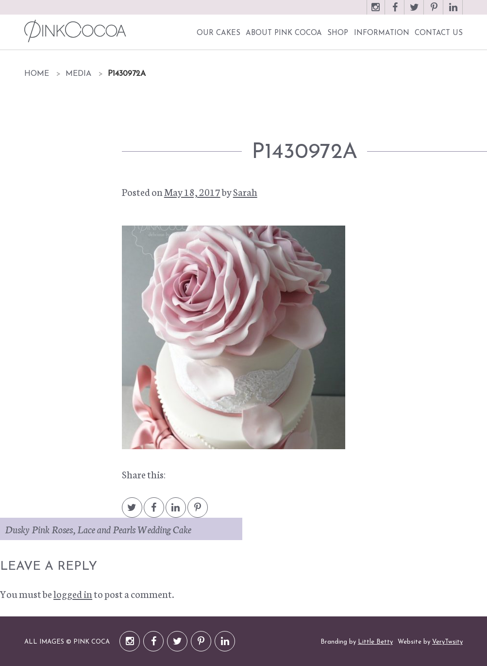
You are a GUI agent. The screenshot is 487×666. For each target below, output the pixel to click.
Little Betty (375, 642)
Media (78, 74)
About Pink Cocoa (284, 33)
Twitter (177, 641)
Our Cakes (218, 33)
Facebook (153, 641)
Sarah (245, 191)
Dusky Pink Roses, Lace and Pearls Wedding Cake (98, 529)
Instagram (129, 641)
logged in (72, 593)
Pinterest (201, 641)
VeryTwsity (447, 642)
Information (381, 33)
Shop (337, 33)
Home (36, 74)
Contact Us (439, 33)
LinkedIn (225, 641)
